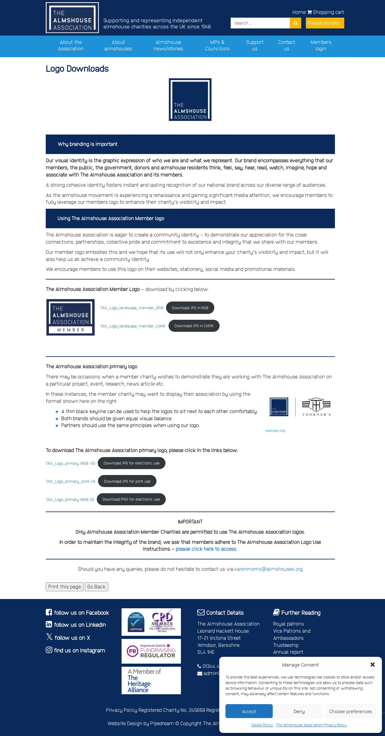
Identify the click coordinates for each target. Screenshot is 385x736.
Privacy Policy (121, 710)
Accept (249, 711)
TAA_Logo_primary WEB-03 (70, 499)
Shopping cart (325, 12)
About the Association (71, 45)
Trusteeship (286, 645)
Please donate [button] (323, 23)
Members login (321, 45)
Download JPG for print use (127, 481)
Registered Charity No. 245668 (172, 710)
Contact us (286, 45)
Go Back (96, 586)
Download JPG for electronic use (132, 462)
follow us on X (72, 637)
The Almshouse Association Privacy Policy (311, 725)
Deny (299, 711)
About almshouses (118, 45)
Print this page (64, 586)
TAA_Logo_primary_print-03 (70, 481)
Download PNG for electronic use (131, 499)
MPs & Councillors (217, 45)
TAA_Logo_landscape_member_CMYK (133, 325)
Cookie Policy (262, 725)
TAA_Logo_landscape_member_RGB (131, 307)
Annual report (288, 652)
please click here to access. (206, 549)
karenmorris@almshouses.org (268, 569)
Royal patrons (288, 624)
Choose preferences (350, 711)
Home (299, 12)
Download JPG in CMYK (194, 325)
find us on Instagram (79, 650)
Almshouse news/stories (168, 45)
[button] (373, 664)
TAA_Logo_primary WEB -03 (70, 462)
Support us (255, 45)
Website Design (124, 723)
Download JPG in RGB (190, 307)
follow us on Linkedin (80, 624)
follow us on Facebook (81, 612)
